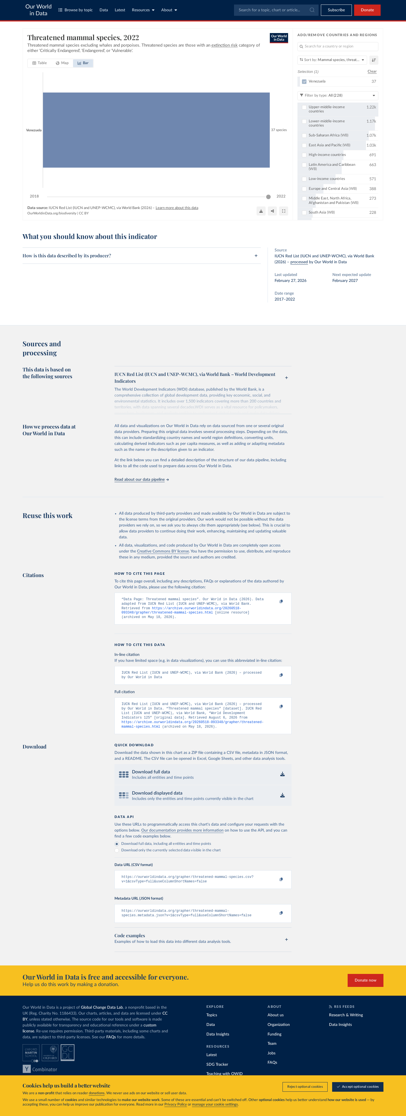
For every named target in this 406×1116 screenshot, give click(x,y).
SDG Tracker (217, 1074)
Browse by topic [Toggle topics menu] (75, 10)
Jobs (271, 1063)
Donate (367, 10)
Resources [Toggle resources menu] (143, 10)
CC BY (84, 213)
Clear (372, 71)
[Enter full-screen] (283, 211)
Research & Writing (346, 1025)
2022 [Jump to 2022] (281, 196)
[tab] (39, 63)
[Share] (272, 211)
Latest (120, 10)
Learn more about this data (177, 208)
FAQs (111, 1047)
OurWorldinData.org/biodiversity (51, 213)
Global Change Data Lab (102, 1017)
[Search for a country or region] (337, 46)
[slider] (268, 197)
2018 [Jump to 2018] (34, 196)
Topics (211, 1025)
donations (97, 1093)
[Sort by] (332, 60)
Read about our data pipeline (141, 480)
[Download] (261, 211)
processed (299, 262)
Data (104, 10)
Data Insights (217, 1044)
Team (272, 1053)
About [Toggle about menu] (169, 10)
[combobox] (276, 10)
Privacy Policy (175, 1104)
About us (276, 1025)
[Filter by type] (337, 95)
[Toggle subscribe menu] (336, 10)
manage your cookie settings (215, 1104)
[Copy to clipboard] (275, 601)
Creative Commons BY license (163, 551)
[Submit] (311, 10)
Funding (274, 1044)
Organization (279, 1034)
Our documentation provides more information (182, 838)
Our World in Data (38, 10)
